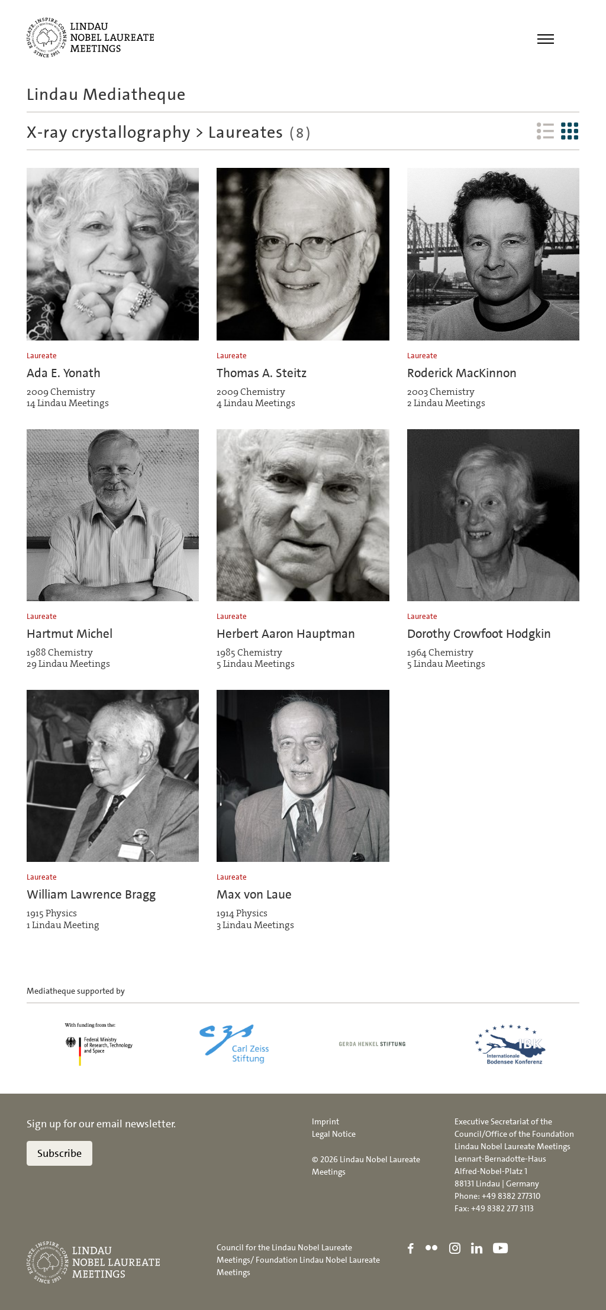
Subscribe (59, 1153)
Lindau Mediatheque (106, 94)
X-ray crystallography (111, 132)
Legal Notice (334, 1134)
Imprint (325, 1121)
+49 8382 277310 (511, 1196)
